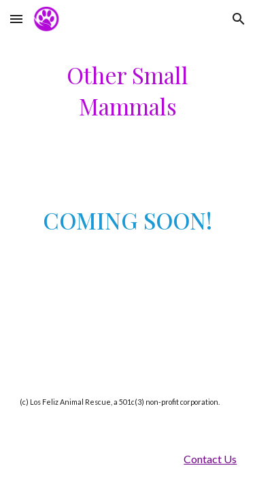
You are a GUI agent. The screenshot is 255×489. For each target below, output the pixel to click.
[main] (128, 91)
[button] (16, 18)
